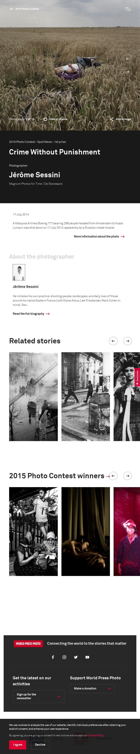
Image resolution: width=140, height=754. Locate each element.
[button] (113, 341)
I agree (17, 744)
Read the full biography (28, 313)
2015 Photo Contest (27, 9)
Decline (40, 744)
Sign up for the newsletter (26, 696)
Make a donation (85, 688)
